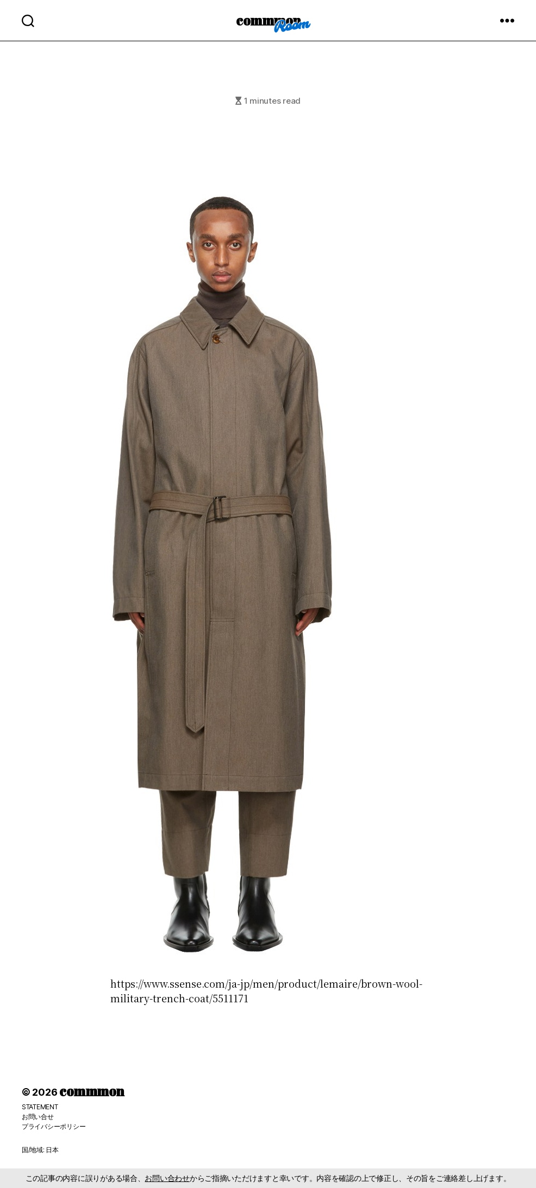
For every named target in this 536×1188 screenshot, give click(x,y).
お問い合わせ (167, 1178)
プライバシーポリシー (53, 1126)
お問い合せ (38, 1117)
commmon (268, 20)
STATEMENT (40, 1107)
